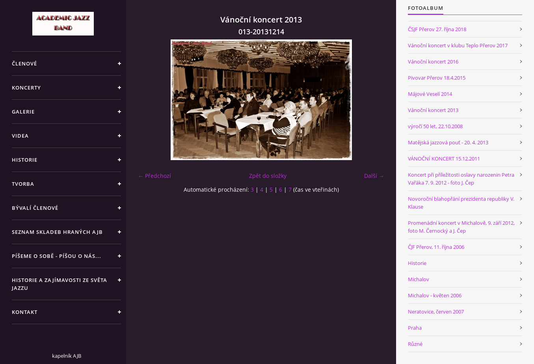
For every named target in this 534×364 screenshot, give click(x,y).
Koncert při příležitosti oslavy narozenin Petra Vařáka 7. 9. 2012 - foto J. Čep (461, 178)
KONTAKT (24, 311)
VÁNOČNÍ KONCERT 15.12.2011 (444, 158)
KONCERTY (26, 87)
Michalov (418, 279)
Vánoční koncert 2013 (433, 110)
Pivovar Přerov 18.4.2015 (436, 77)
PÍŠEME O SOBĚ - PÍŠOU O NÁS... (56, 255)
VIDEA (20, 135)
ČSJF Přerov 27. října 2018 (437, 29)
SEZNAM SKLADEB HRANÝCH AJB (57, 231)
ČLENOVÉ (24, 63)
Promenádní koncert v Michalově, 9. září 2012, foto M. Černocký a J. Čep (461, 226)
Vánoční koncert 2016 (433, 61)
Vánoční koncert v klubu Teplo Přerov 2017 (458, 45)
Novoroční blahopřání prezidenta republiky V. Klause (461, 202)
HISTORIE (24, 159)
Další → (374, 175)
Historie (417, 263)
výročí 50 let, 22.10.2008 (435, 126)
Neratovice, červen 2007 (436, 311)
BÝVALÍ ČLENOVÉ (35, 207)
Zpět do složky (268, 175)
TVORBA (23, 183)
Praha (415, 327)
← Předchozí (154, 175)
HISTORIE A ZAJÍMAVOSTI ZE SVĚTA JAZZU (59, 283)
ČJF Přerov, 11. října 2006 (436, 246)
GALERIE (23, 111)
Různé (415, 343)
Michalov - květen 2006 (434, 295)
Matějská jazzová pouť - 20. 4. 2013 (448, 142)
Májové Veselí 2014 (430, 93)
